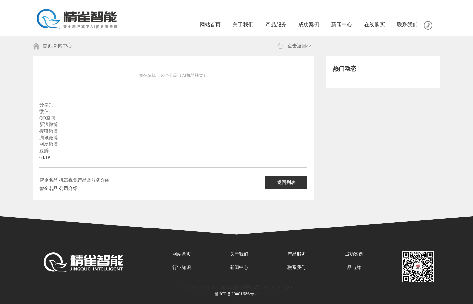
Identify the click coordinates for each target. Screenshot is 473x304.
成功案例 (354, 254)
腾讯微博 (48, 137)
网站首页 (181, 254)
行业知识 (181, 267)
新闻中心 (239, 267)
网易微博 (48, 144)
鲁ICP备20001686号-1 (236, 294)
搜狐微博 (48, 131)
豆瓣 (44, 150)
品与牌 (354, 267)
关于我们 (239, 254)
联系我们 (296, 267)
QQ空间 (47, 118)
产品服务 (296, 254)
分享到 (46, 104)
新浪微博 (48, 124)
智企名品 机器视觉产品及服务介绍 (74, 180)
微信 (44, 111)
